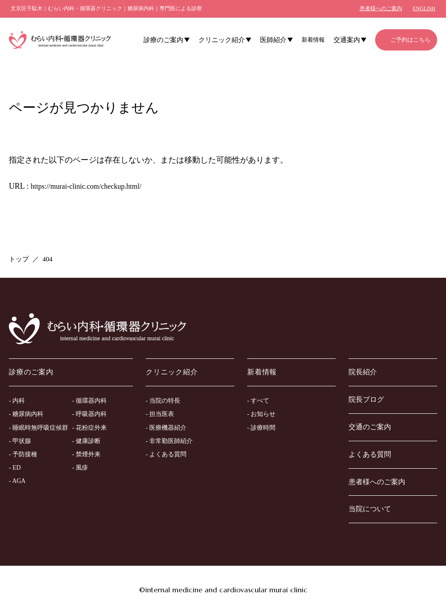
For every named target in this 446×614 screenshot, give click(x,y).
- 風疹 (80, 467)
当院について (370, 509)
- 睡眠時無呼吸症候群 (38, 427)
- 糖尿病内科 (26, 414)
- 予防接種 (23, 454)
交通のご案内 (370, 427)
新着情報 (313, 39)
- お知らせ (261, 414)
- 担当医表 (160, 414)
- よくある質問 (166, 454)
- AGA (17, 481)
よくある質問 (370, 454)
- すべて (258, 400)
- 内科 (17, 400)
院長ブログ (366, 399)
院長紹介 (363, 372)
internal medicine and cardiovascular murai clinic (226, 589)
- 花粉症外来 (89, 427)
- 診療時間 (261, 427)
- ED (15, 467)
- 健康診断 (86, 441)
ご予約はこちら (410, 39)
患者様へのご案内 (381, 8)
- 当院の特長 (163, 400)
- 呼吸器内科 (89, 414)
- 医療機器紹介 (166, 427)
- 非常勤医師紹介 (169, 441)
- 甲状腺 (20, 441)
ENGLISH (424, 8)
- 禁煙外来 (86, 454)
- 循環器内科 (89, 400)
